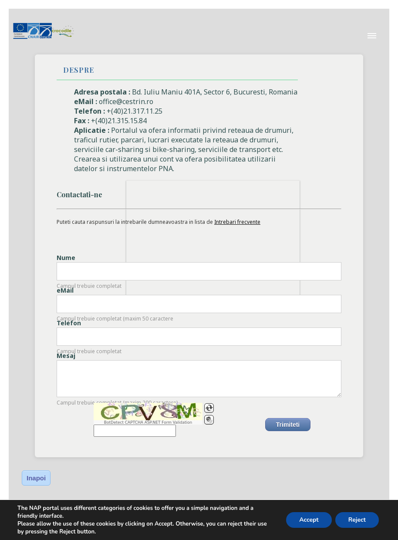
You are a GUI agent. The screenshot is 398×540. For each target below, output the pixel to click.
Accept (309, 520)
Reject (357, 520)
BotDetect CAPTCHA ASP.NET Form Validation (148, 422)
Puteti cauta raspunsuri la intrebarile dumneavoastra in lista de (158, 222)
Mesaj (66, 355)
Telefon (69, 323)
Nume (66, 257)
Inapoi (36, 478)
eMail (65, 290)
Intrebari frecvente (237, 222)
